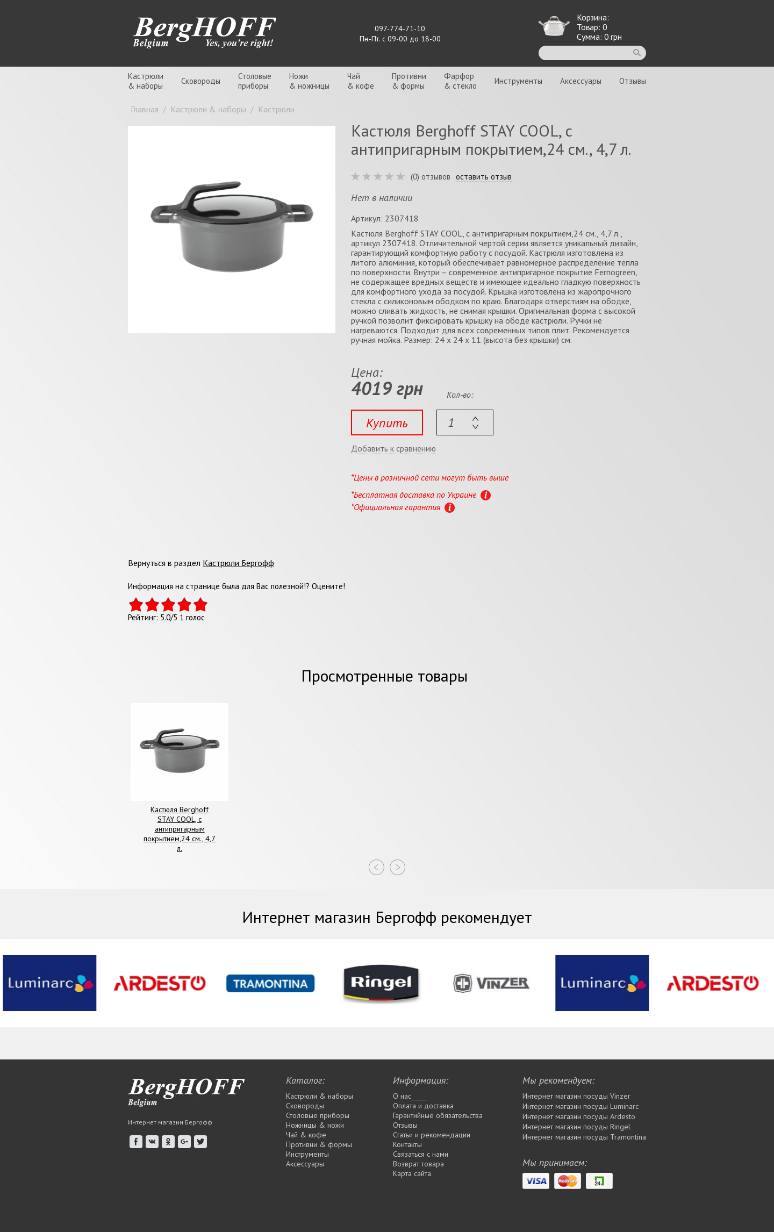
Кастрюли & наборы (319, 1096)
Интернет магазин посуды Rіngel (576, 1126)
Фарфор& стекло (460, 81)
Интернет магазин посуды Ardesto (578, 1116)
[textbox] (464, 422)
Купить (387, 422)
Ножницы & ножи (315, 1125)
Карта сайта (412, 1173)
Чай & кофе (306, 1135)
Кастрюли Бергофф (238, 563)
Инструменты (518, 81)
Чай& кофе (360, 81)
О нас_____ (410, 1096)
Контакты (407, 1144)
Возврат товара (418, 1164)
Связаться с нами (420, 1154)
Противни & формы (319, 1144)
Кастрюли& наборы (145, 81)
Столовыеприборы (254, 81)
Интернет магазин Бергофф (170, 1122)
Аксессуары (580, 81)
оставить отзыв (484, 177)
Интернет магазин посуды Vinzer (576, 1096)
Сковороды (200, 81)
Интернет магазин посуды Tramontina (584, 1137)
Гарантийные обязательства (438, 1115)
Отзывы (632, 81)
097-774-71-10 (400, 28)
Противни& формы (409, 81)
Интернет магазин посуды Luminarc (580, 1106)
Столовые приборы (317, 1115)
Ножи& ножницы (309, 81)
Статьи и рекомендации (431, 1135)
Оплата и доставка (423, 1106)
